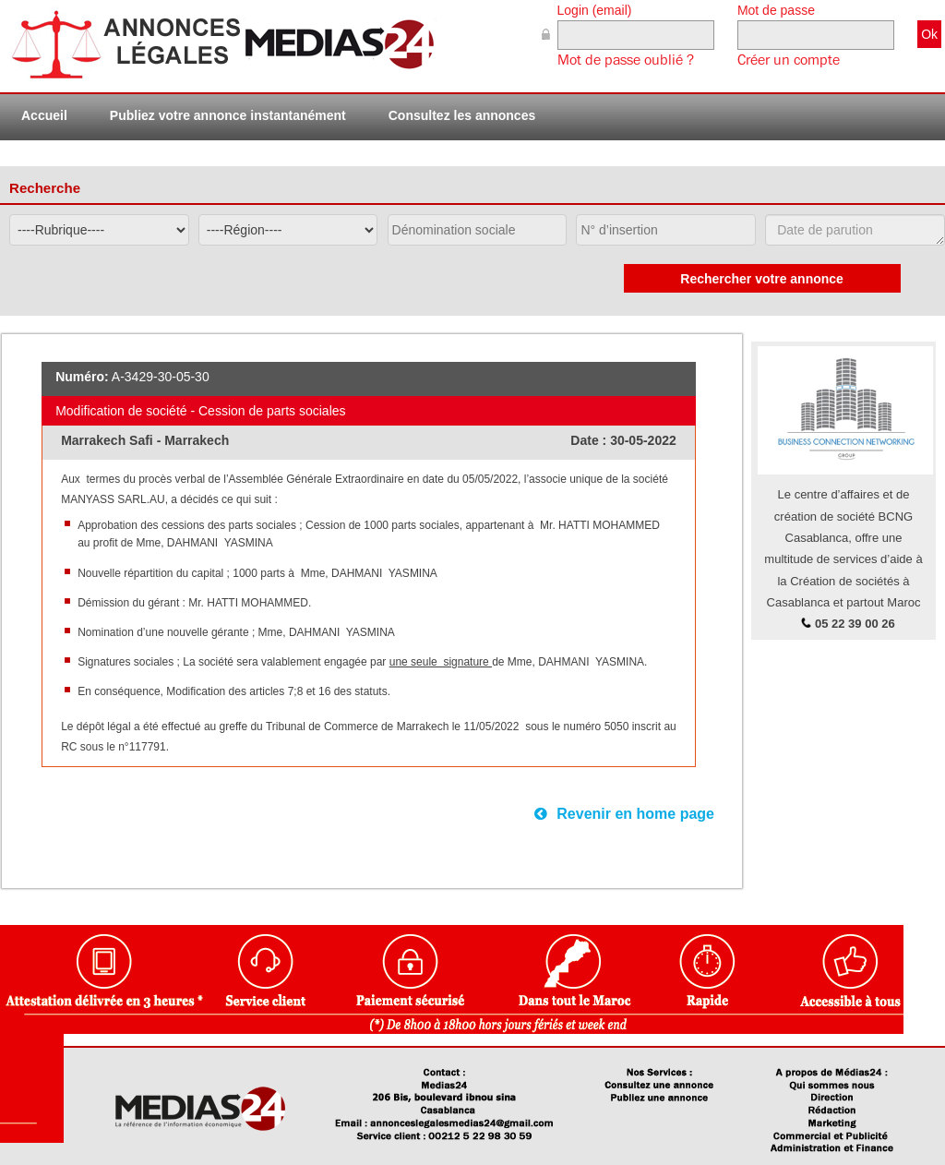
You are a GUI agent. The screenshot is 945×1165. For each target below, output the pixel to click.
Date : (590, 440)
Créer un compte (788, 60)
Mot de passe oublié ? (625, 60)
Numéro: (82, 376)
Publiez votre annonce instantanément (228, 115)
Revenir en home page (624, 814)
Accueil (44, 115)
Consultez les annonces (462, 115)
